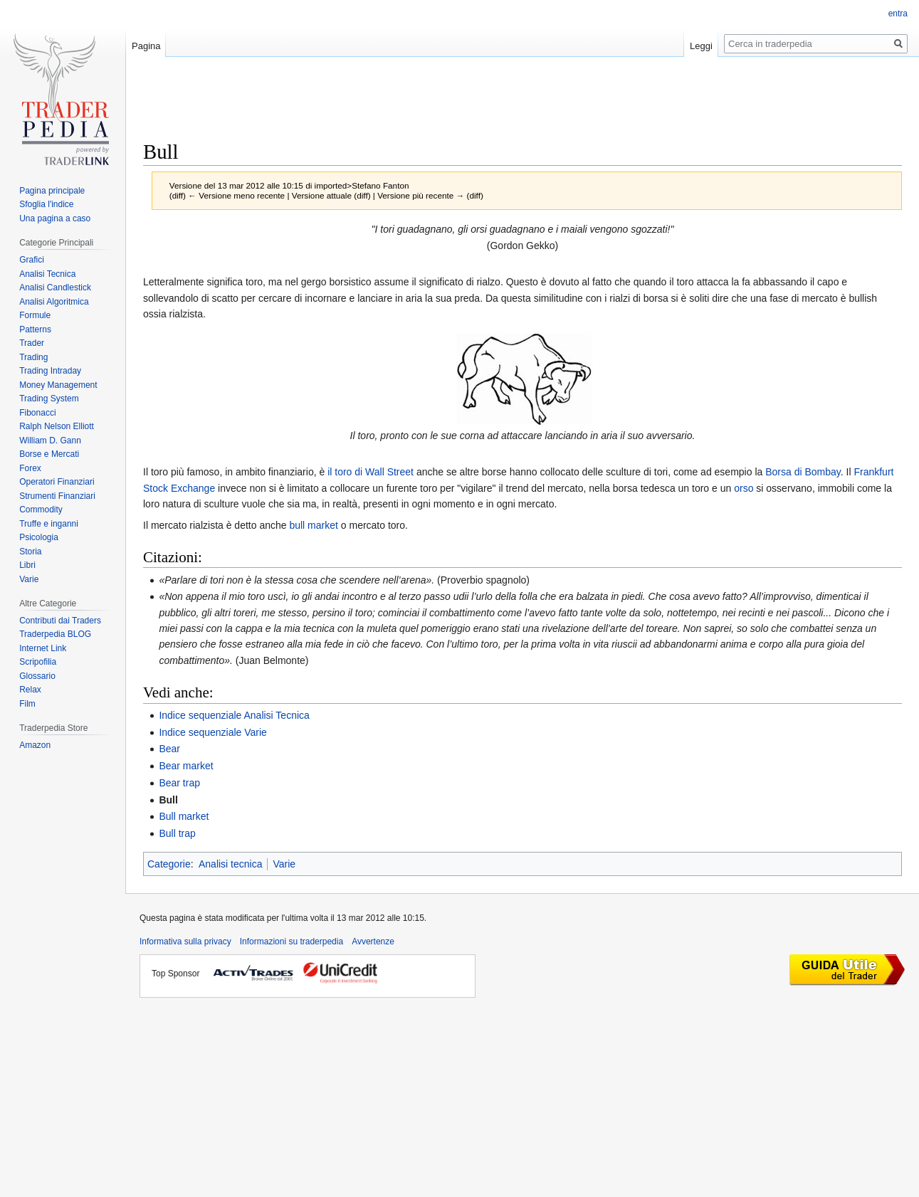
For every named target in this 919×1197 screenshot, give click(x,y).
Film (27, 704)
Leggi (701, 46)
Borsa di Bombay (803, 472)
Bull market (184, 816)
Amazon (35, 745)
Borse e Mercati (49, 454)
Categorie (169, 864)
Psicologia (38, 537)
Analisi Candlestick (55, 287)
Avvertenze (373, 941)
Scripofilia (37, 662)
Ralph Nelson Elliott (56, 426)
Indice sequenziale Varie (213, 732)
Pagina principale (52, 191)
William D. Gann (50, 440)
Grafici (31, 260)
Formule (35, 315)
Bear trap (179, 783)
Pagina (146, 46)
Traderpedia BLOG (55, 634)
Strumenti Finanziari (57, 496)
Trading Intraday (50, 371)
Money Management (58, 385)
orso (743, 488)
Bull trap (177, 833)
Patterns (35, 329)
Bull (168, 800)
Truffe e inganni (48, 524)
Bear (169, 748)
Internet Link (42, 648)
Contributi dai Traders (60, 621)
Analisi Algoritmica (53, 302)
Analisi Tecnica (47, 274)
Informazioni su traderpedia (291, 941)
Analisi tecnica (231, 864)
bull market (313, 525)
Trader (31, 343)
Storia (30, 552)
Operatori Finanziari (56, 482)
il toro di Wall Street (370, 472)
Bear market (186, 765)
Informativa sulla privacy (185, 941)
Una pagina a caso (54, 218)
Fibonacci (37, 413)
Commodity (41, 510)
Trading (33, 357)
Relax (30, 690)
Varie (284, 864)
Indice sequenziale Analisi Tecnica (234, 715)
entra (898, 14)
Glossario (37, 676)
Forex (30, 468)
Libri (27, 565)
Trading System (49, 399)
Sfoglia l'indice (46, 204)
